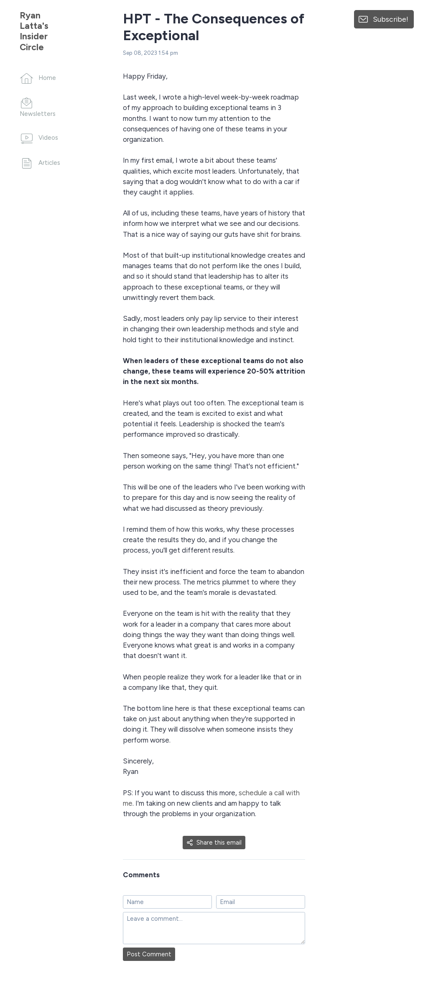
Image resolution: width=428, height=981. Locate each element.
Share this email (214, 842)
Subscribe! (390, 19)
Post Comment (149, 954)
